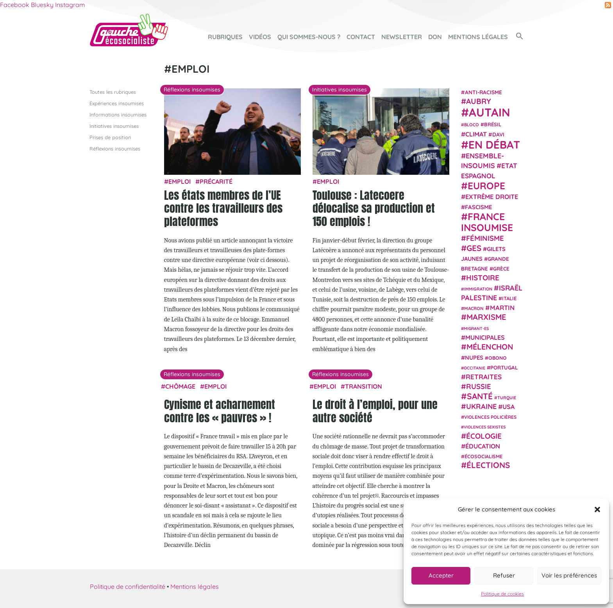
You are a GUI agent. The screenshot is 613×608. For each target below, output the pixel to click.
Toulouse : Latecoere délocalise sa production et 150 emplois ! (374, 208)
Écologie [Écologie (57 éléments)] (484, 435)
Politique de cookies (502, 594)
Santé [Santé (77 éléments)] (480, 396)
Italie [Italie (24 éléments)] (509, 298)
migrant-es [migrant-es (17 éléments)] (476, 328)
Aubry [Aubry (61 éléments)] (478, 101)
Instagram (70, 5)
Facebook (14, 5)
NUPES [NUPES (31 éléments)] (474, 357)
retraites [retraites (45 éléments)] (484, 377)
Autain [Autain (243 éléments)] (489, 112)
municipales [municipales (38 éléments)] (485, 337)
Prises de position (110, 137)
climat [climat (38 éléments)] (476, 134)
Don (435, 37)
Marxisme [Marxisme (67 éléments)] (486, 317)
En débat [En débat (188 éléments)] (494, 144)
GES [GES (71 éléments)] (473, 247)
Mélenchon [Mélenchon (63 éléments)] (489, 347)
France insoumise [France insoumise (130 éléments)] (487, 221)
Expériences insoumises (116, 103)
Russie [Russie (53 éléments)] (478, 386)
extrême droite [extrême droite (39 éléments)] (491, 197)
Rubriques (225, 37)
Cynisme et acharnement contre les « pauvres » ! (219, 411)
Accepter (441, 575)
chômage (180, 386)
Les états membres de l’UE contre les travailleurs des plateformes (223, 208)
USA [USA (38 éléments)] (508, 407)
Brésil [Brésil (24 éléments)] (492, 124)
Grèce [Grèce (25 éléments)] (501, 268)
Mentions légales (478, 37)
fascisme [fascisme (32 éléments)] (478, 206)
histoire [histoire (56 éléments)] (482, 277)
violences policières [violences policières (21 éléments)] (490, 417)
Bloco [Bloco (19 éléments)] (471, 124)
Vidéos (260, 37)
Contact (361, 37)
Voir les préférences (569, 575)
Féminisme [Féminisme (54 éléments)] (485, 238)
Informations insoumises (118, 114)
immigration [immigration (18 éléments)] (478, 288)
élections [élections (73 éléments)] (488, 465)
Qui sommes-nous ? (308, 37)
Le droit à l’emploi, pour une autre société (375, 411)
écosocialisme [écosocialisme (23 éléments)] (483, 456)
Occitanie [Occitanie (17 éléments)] (474, 367)
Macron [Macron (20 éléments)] (474, 308)
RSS (608, 5)
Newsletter (401, 37)
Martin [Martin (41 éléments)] (502, 307)
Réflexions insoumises (114, 148)
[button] (597, 509)
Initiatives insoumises (114, 125)
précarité (216, 181)
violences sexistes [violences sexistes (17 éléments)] (485, 427)
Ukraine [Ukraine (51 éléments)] (481, 406)
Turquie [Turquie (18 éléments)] (506, 397)
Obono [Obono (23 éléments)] (497, 357)
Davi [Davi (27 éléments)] (498, 134)
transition (363, 386)
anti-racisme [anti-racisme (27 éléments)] (483, 91)
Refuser (504, 575)
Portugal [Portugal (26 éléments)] (504, 367)
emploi (179, 181)
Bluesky (42, 5)
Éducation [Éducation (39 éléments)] (482, 446)
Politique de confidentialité (127, 586)
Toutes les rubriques (112, 91)
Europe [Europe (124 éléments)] (486, 185)
